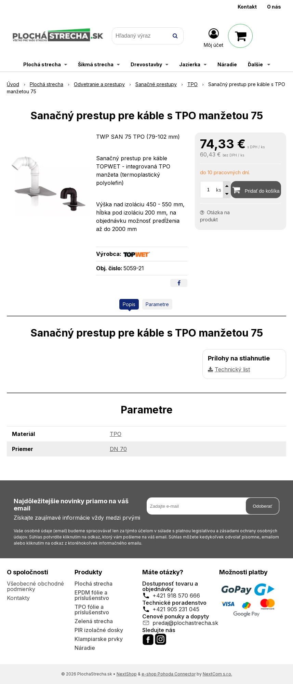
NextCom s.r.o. (217, 673)
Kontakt (247, 7)
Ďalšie (259, 64)
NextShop (127, 673)
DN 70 (118, 449)
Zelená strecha (94, 621)
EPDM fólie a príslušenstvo (92, 595)
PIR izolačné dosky (99, 630)
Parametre (157, 304)
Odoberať (262, 506)
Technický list (232, 369)
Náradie (85, 647)
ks (218, 190)
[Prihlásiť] (213, 37)
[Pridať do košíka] (256, 189)
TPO (115, 433)
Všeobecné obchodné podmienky (35, 586)
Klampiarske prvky (99, 638)
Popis (129, 304)
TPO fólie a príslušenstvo (92, 609)
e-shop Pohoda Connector (169, 673)
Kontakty (18, 597)
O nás (274, 7)
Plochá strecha (93, 583)
